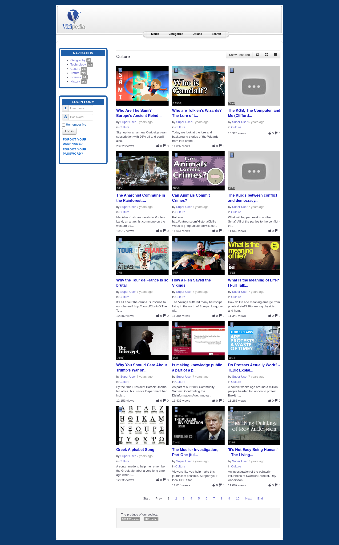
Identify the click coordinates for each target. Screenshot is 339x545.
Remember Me (76, 124)
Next (248, 498)
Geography (80, 60)
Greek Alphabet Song (135, 450)
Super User (128, 122)
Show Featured (239, 55)
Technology (81, 64)
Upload (197, 34)
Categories (176, 34)
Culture (78, 68)
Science (79, 77)
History (78, 81)
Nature (78, 73)
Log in (69, 131)
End (260, 498)
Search (216, 34)
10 (237, 498)
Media (155, 34)
